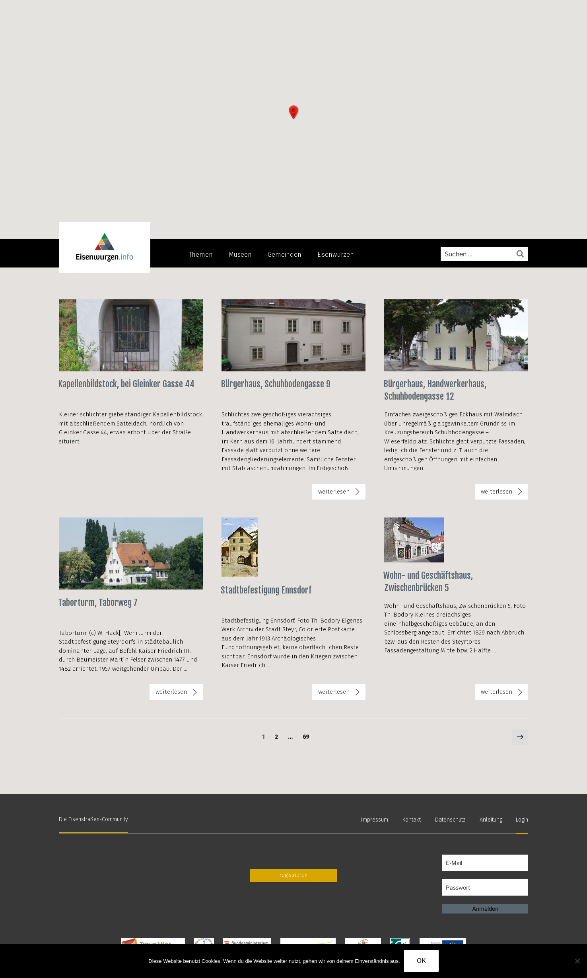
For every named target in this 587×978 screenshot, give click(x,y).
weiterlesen (341, 493)
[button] (293, 112)
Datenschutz (451, 819)
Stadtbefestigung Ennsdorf (266, 589)
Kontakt (414, 819)
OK (421, 960)
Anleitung (491, 819)
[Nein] (577, 961)
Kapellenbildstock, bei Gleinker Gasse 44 (126, 384)
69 (307, 736)
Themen (201, 254)
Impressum (378, 819)
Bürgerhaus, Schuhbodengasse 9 (275, 384)
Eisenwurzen (335, 254)
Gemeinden (284, 254)
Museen (240, 254)
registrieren (293, 874)
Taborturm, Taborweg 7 (98, 601)
